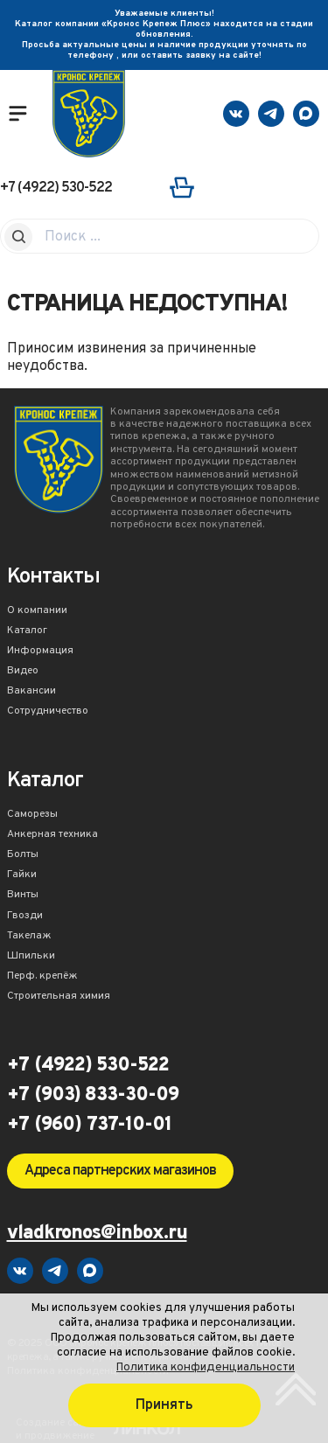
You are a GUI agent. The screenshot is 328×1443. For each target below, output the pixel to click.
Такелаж (29, 937)
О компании (37, 611)
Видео (22, 672)
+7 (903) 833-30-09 (92, 1095)
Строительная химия (58, 997)
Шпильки (31, 957)
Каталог (27, 631)
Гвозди (25, 916)
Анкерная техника (52, 835)
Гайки (22, 875)
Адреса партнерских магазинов (120, 1171)
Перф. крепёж (42, 977)
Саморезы (32, 815)
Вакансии (31, 692)
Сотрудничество (47, 712)
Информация (40, 651)
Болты (22, 855)
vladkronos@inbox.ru (97, 1234)
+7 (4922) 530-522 (56, 188)
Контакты (53, 578)
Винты (22, 895)
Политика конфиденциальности (205, 1367)
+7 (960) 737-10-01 (89, 1125)
